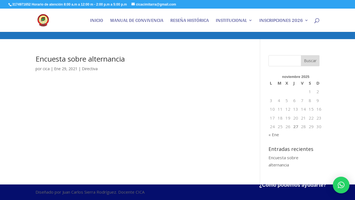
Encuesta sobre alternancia (80, 59)
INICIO (96, 21)
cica (46, 68)
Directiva (90, 68)
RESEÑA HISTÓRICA (189, 21)
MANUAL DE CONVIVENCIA (136, 21)
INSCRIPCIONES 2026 (281, 21)
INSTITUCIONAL (231, 21)
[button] (341, 185)
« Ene (273, 134)
